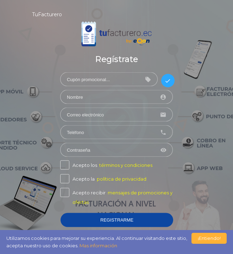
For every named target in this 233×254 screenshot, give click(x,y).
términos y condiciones (125, 165)
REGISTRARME (116, 220)
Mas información (98, 245)
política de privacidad (121, 179)
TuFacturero (47, 14)
